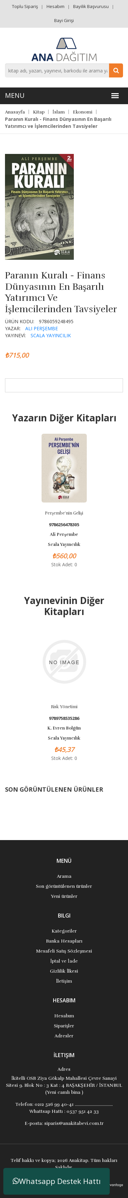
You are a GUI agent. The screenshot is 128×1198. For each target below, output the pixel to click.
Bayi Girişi (64, 20)
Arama (64, 876)
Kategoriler (64, 931)
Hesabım (55, 6)
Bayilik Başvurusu (91, 6)
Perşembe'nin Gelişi (64, 513)
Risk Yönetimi (64, 707)
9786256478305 (64, 525)
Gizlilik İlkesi (64, 971)
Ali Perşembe (41, 328)
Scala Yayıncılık (51, 335)
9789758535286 (64, 718)
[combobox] (64, 70)
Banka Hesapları (64, 941)
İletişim (64, 981)
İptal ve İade (63, 961)
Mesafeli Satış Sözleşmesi (64, 951)
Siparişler (64, 1026)
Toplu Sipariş (25, 6)
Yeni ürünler (64, 896)
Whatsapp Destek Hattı (57, 1181)
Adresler (64, 1036)
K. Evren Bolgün (64, 728)
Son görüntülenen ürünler (64, 886)
